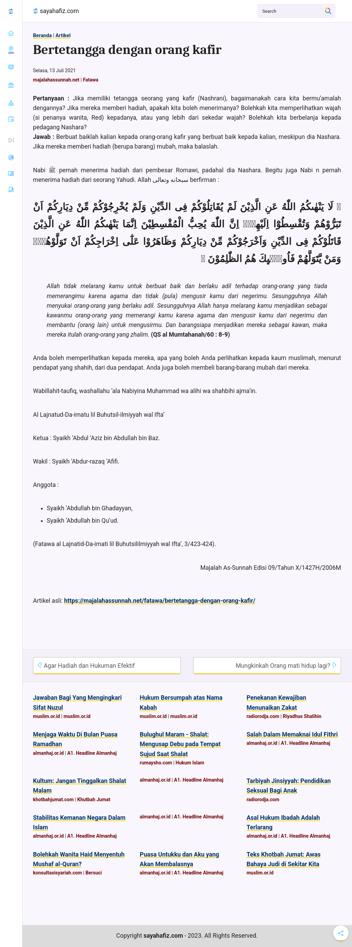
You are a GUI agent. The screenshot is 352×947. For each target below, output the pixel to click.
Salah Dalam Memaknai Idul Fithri (292, 734)
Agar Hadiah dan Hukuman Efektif (86, 665)
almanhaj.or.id (48, 753)
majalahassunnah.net (56, 80)
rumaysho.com (156, 762)
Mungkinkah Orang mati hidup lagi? (286, 665)
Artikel (62, 35)
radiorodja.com (262, 716)
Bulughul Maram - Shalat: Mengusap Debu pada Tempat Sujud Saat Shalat (180, 744)
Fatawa (90, 80)
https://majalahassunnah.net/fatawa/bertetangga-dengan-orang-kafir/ (159, 600)
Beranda (42, 35)
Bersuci (94, 872)
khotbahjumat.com (53, 799)
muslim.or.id (46, 716)
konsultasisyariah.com (57, 872)
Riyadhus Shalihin (302, 716)
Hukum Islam (190, 762)
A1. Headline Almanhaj (92, 753)
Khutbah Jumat (93, 799)
